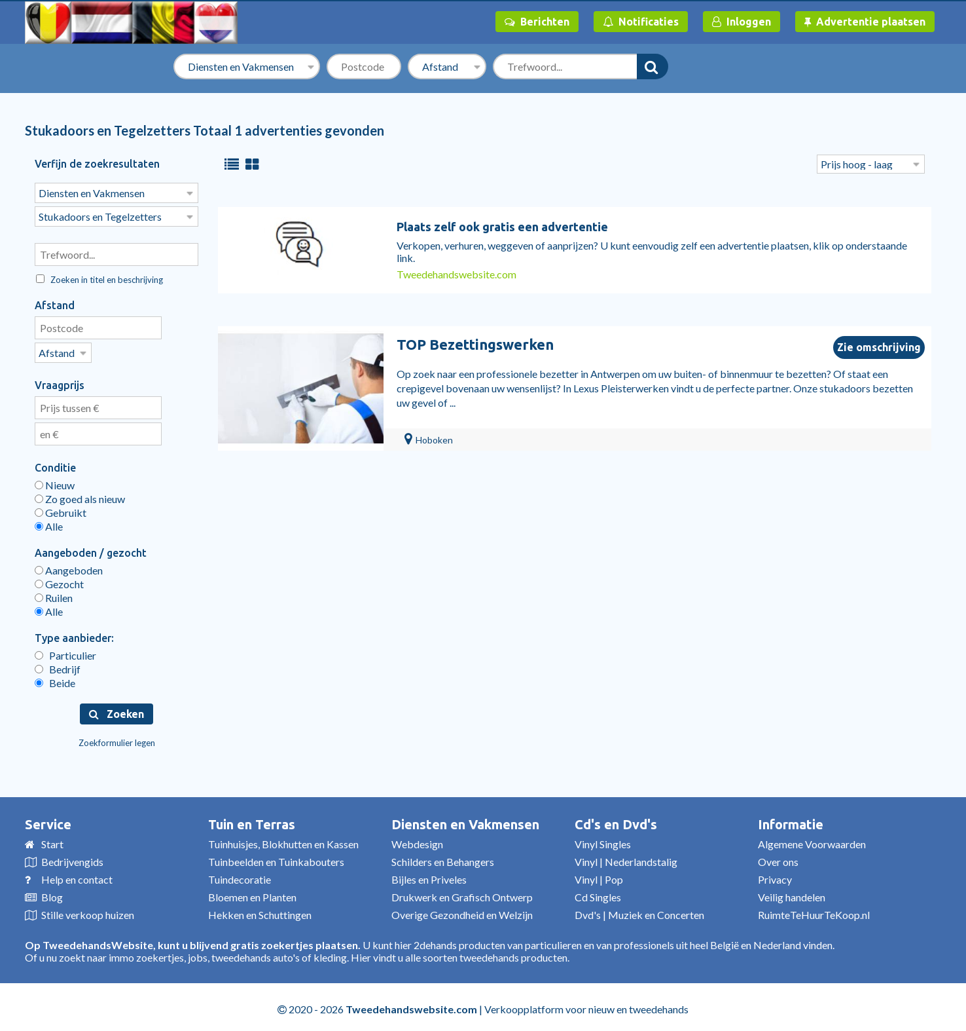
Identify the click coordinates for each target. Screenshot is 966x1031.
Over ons (778, 858)
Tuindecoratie (239, 875)
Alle (49, 522)
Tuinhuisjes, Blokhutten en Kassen (283, 840)
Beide (55, 679)
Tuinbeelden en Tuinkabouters (276, 858)
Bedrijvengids (72, 858)
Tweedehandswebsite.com (456, 274)
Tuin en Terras (251, 820)
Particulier (65, 651)
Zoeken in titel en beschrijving (99, 277)
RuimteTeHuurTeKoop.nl (814, 911)
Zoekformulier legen (117, 739)
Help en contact (77, 875)
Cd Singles (598, 893)
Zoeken (116, 710)
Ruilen (54, 594)
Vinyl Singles (603, 840)
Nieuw (55, 481)
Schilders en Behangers (442, 858)
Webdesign (417, 840)
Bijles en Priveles (429, 875)
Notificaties (641, 22)
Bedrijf (57, 665)
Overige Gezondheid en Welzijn (462, 911)
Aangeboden (69, 566)
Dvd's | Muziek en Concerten (639, 911)
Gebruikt (60, 508)
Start (52, 840)
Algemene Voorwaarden (812, 840)
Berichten (537, 22)
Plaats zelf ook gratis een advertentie (502, 226)
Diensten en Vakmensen (465, 820)
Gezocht (59, 580)
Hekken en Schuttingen (260, 911)
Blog (52, 893)
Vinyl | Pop (599, 875)
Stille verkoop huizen (87, 911)
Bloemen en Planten (252, 893)
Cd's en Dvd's (616, 820)
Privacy (775, 875)
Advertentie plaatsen (864, 22)
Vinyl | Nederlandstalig (626, 858)
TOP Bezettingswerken (475, 344)
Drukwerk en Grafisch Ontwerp (462, 893)
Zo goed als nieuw (80, 495)
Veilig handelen (791, 893)
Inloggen (741, 22)
